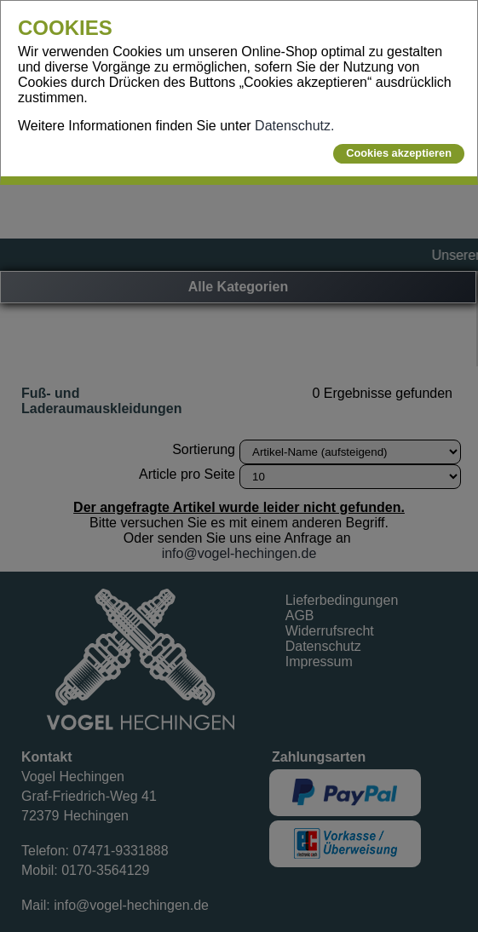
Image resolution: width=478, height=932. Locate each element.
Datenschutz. (294, 125)
